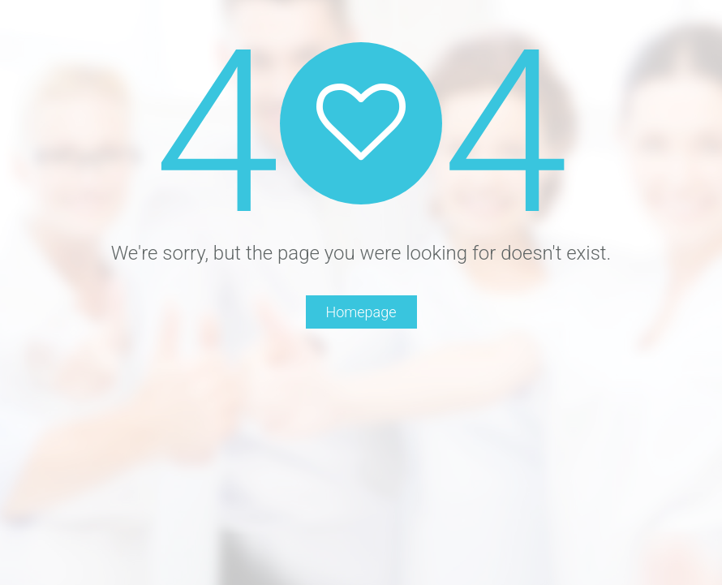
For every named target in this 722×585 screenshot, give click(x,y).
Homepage (361, 311)
